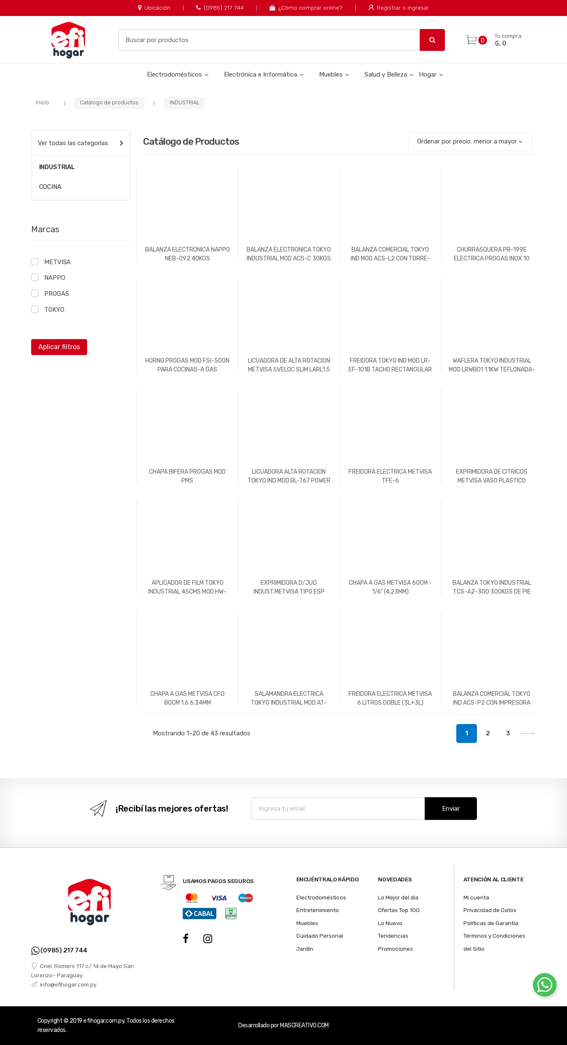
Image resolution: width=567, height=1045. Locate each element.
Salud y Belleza (386, 74)
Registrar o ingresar (398, 7)
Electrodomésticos (174, 74)
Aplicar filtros (59, 347)
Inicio (42, 102)
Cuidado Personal (319, 935)
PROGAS (56, 293)
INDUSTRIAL (185, 102)
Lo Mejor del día (398, 897)
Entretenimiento (317, 910)
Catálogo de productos (109, 102)
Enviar (451, 808)
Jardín (304, 948)
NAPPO (54, 277)
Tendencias (393, 935)
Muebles (331, 74)
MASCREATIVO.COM (304, 1025)
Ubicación (154, 7)
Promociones (395, 948)
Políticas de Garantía (490, 923)
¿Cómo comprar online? (305, 7)
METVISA (57, 262)
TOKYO (54, 309)
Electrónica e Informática (260, 74)
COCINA (50, 187)
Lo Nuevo (390, 923)
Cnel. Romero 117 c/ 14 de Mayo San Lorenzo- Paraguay (82, 971)
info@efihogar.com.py (63, 984)
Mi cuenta (476, 897)
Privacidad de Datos (489, 910)
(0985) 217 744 (220, 7)
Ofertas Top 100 (399, 910)
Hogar (428, 74)
